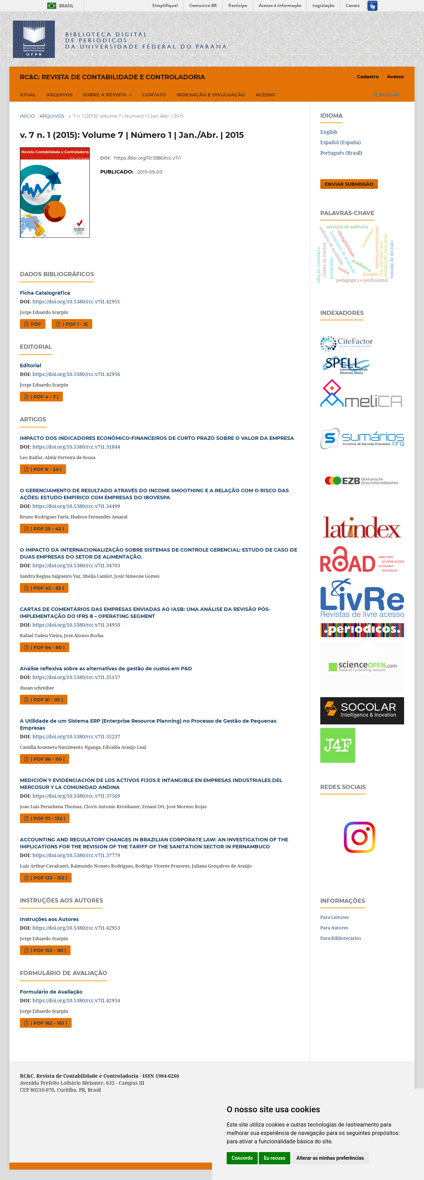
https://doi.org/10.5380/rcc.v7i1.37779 (76, 855)
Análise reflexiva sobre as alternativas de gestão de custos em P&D (106, 668)
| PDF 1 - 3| (74, 324)
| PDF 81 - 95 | (46, 699)
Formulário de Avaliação (51, 992)
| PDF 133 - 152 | (48, 877)
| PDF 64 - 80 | (47, 647)
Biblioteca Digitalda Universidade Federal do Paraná (146, 40)
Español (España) (340, 142)
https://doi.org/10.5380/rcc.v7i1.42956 (76, 374)
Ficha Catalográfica (45, 293)
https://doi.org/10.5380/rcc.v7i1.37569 (76, 795)
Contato (154, 94)
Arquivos (59, 94)
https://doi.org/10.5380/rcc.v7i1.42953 (76, 927)
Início (27, 116)
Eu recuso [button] (274, 1158)
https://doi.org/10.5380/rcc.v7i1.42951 (76, 301)
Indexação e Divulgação (211, 94)
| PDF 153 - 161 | (47, 950)
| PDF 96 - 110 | (47, 759)
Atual (28, 94)
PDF (35, 324)
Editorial (30, 365)
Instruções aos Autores (49, 919)
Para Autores (334, 927)
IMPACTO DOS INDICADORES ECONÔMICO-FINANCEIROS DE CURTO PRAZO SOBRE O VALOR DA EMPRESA (157, 438)
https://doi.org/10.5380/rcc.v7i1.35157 (76, 677)
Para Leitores (334, 917)
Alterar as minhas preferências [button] (330, 1158)
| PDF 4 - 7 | (43, 396)
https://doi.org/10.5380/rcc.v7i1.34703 (76, 565)
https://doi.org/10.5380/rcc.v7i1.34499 (76, 506)
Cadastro (368, 76)
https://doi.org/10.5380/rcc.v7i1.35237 (76, 736)
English (328, 131)
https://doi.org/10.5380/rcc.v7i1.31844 (76, 446)
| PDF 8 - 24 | (45, 469)
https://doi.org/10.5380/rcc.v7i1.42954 (76, 1000)
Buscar (387, 94)
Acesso (265, 94)
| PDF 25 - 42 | (46, 528)
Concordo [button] (242, 1158)
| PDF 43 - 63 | (46, 588)
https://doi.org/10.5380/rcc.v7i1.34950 (76, 624)
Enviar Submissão (349, 184)
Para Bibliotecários (340, 938)
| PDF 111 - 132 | (47, 818)
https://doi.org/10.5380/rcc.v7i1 (147, 158)
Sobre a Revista (105, 94)
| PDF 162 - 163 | (48, 1023)
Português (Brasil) (341, 152)
